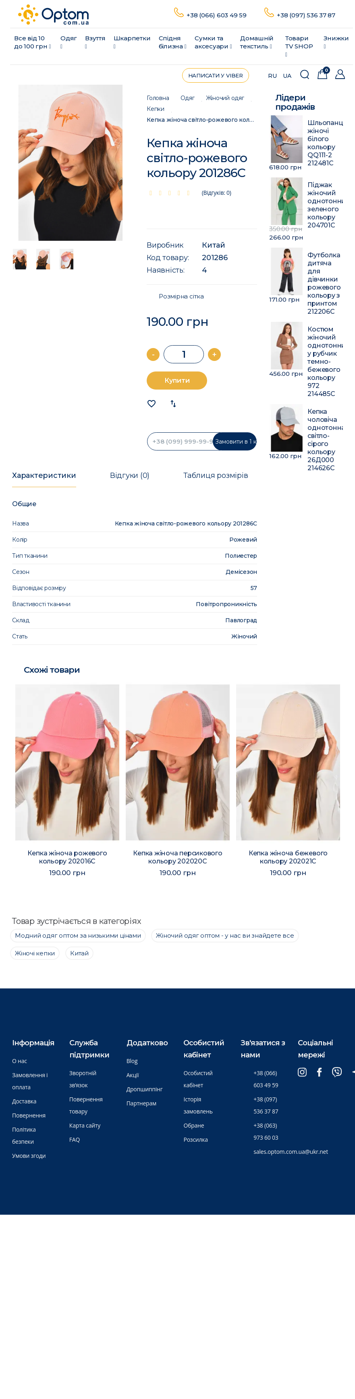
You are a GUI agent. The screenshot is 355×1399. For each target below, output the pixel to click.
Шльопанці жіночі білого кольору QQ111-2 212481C (325, 143)
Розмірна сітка (181, 296)
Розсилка (195, 1139)
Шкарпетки (132, 42)
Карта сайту (84, 1125)
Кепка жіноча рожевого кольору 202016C (67, 857)
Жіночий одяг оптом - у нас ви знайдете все (225, 935)
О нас (19, 1061)
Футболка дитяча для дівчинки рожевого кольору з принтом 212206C (323, 283)
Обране (193, 1125)
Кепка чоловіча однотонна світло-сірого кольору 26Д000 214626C (325, 440)
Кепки (155, 109)
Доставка (24, 1101)
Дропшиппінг (145, 1089)
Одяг (68, 42)
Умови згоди (29, 1155)
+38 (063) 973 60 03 (265, 1131)
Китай (213, 245)
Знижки (336, 42)
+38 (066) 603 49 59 (217, 15)
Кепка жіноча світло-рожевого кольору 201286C (202, 120)
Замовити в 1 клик (236, 441)
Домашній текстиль (257, 42)
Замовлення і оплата (30, 1081)
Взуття (95, 42)
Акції (133, 1075)
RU (272, 75)
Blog (132, 1061)
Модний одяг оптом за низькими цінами (78, 935)
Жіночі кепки (35, 953)
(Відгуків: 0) (216, 192)
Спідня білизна (173, 42)
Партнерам (141, 1103)
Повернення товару (86, 1105)
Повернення (29, 1115)
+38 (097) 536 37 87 (306, 15)
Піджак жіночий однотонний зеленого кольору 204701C (325, 205)
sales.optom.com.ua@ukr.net (290, 1151)
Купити (177, 380)
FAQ (74, 1139)
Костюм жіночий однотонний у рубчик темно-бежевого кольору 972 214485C (325, 361)
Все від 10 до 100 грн (32, 42)
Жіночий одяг (225, 98)
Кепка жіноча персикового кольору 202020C (177, 857)
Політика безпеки (24, 1135)
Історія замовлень (197, 1105)
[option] (70, 163)
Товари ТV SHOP (299, 46)
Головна (158, 98)
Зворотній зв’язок (82, 1079)
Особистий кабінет (197, 1079)
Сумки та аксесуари (213, 42)
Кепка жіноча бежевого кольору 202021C (288, 857)
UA (287, 75)
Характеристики (44, 475)
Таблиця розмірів (215, 475)
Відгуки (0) (129, 475)
